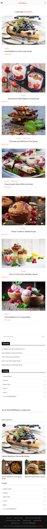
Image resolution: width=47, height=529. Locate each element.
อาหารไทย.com (40, 526)
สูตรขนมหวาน (15, 523)
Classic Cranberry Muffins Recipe (23, 232)
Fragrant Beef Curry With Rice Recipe (12, 365)
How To (24, 389)
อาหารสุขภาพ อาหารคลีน (13, 521)
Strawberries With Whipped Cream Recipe (23, 99)
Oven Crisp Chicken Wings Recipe (11, 361)
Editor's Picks (24, 385)
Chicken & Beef (24, 377)
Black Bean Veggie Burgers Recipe (34, 477)
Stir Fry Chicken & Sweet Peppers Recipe (11, 478)
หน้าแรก (8, 518)
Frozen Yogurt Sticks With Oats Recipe (19, 184)
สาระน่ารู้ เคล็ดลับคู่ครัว (24, 397)
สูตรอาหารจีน (27, 521)
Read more (8, 54)
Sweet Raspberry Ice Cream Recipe (17, 317)
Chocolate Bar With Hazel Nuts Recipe (23, 141)
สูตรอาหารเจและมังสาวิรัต (33, 518)
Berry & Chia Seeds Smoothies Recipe (23, 274)
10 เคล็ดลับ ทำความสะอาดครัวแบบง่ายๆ (13, 349)
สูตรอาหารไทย (18, 518)
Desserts (24, 381)
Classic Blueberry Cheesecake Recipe (18, 51)
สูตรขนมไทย (37, 521)
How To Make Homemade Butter (11, 357)
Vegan (24, 393)
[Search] (45, 2)
